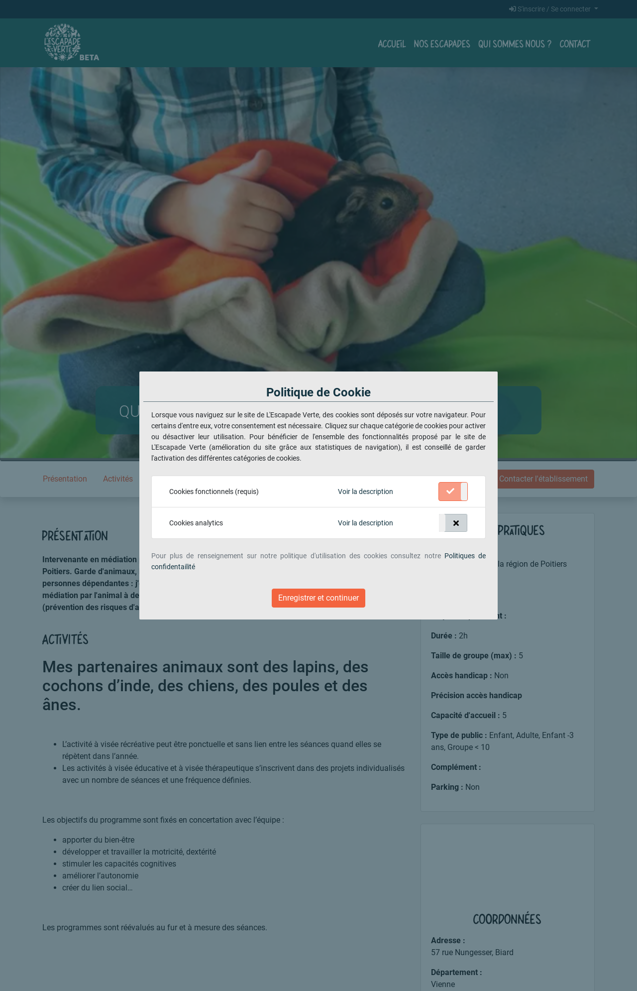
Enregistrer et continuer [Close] (318, 598)
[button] (365, 492)
